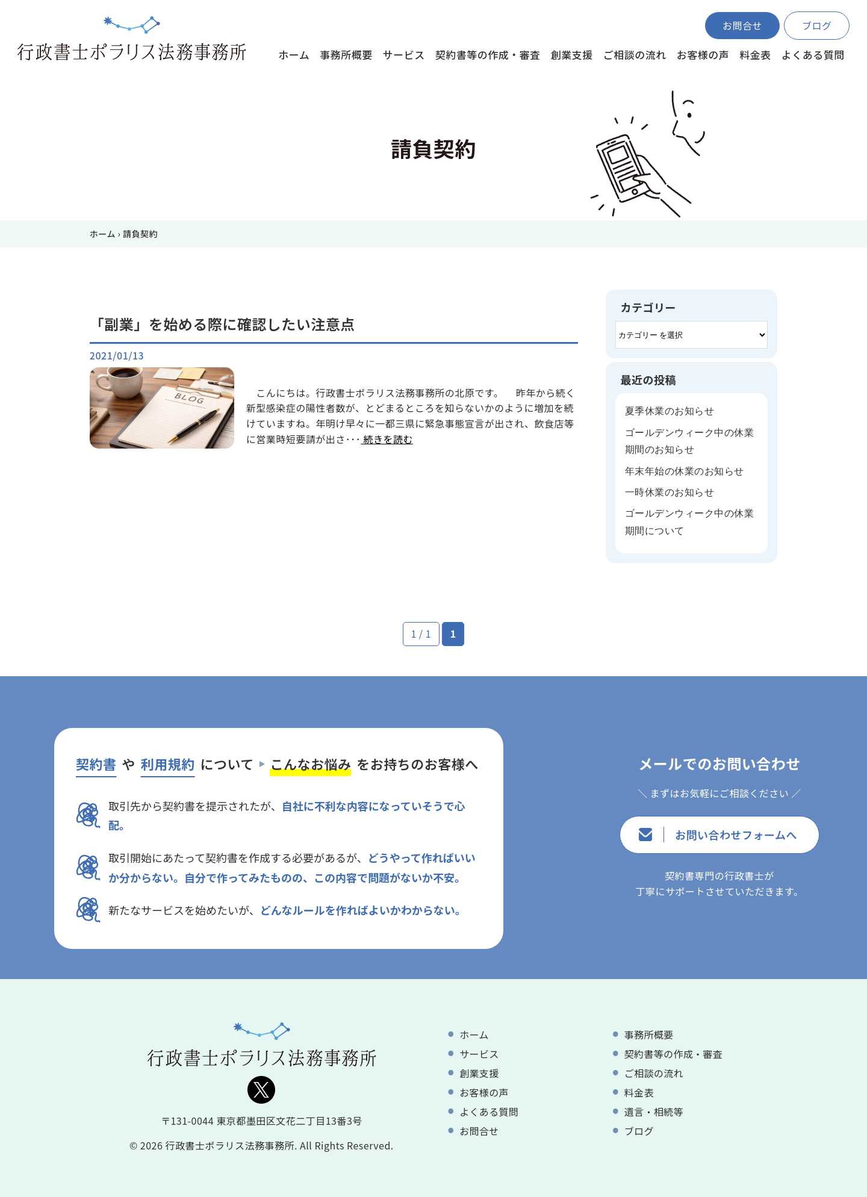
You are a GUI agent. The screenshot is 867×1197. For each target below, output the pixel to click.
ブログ (817, 25)
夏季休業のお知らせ (670, 411)
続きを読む (387, 439)
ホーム (103, 234)
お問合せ (742, 25)
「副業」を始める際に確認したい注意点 (222, 323)
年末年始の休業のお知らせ (684, 471)
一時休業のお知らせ (670, 492)
